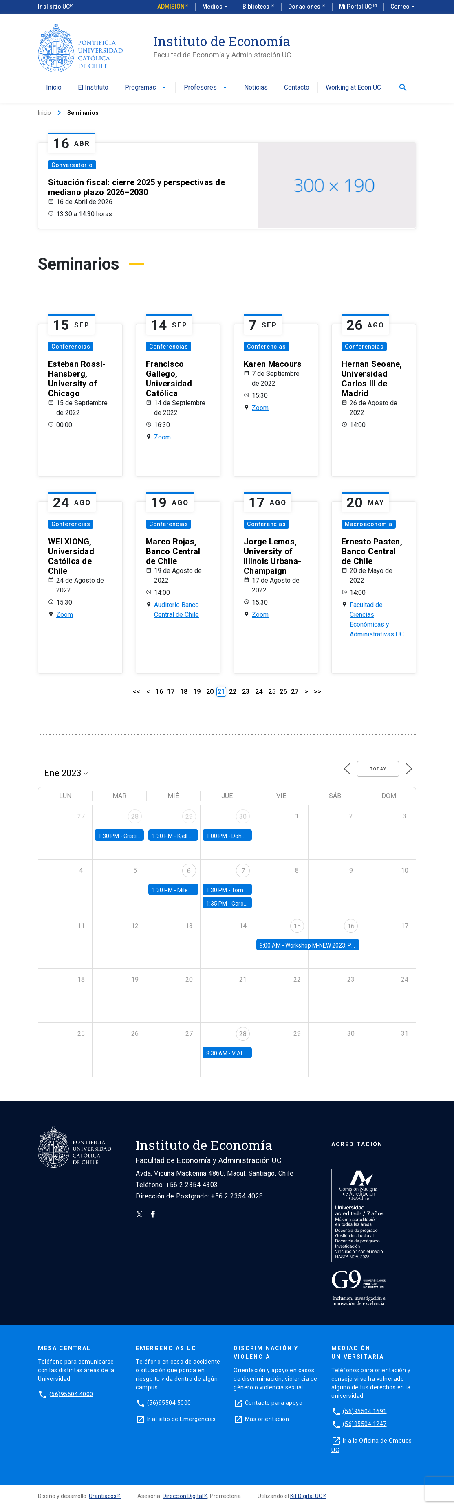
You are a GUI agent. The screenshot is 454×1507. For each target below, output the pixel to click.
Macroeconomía (368, 524)
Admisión (171, 6)
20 (210, 691)
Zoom (162, 437)
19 (197, 691)
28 (135, 816)
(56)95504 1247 (365, 1424)
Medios (215, 7)
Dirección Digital (183, 1496)
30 (243, 816)
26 (283, 691)
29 (189, 816)
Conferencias (70, 346)
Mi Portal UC (356, 6)
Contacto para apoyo (274, 1402)
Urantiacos (103, 1496)
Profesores (206, 87)
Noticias (256, 87)
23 (245, 691)
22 (232, 691)
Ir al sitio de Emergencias (181, 1418)
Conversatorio (72, 165)
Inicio (54, 87)
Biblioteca (256, 6)
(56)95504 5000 (169, 1402)
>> (317, 691)
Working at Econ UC (353, 87)
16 (159, 691)
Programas (146, 87)
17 (170, 691)
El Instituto (93, 87)
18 (183, 691)
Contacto (296, 87)
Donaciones (305, 6)
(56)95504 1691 (365, 1411)
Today (378, 769)
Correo (403, 7)
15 (297, 926)
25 (271, 691)
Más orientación (267, 1418)
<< (136, 691)
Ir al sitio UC (54, 6)
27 (294, 691)
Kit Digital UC (306, 1496)
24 (258, 691)
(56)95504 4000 (71, 1394)
